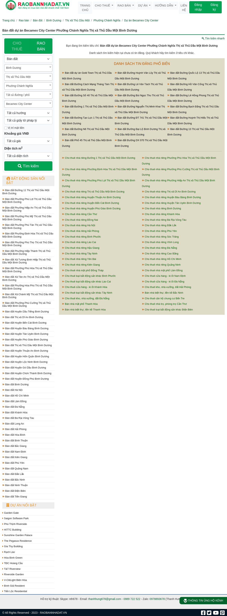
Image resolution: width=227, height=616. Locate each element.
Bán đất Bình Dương (15, 384)
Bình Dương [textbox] (13, 67)
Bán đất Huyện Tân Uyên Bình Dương (25, 333)
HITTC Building (11, 529)
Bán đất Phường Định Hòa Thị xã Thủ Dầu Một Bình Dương (27, 235)
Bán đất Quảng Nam (15, 468)
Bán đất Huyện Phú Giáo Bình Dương (25, 339)
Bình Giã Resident (13, 585)
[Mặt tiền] (5, 128)
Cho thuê (103, 5)
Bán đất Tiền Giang (14, 496)
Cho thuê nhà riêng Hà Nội (78, 225)
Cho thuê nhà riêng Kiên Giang (81, 264)
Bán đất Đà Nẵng (13, 406)
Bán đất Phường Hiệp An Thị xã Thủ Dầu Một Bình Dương (27, 209)
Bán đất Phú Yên (13, 462)
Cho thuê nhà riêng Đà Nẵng (159, 247)
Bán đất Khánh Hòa (14, 412)
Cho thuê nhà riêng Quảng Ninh (161, 264)
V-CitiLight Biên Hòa (14, 580)
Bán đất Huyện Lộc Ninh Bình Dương (25, 361)
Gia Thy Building (12, 546)
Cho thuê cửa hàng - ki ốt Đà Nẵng (163, 281)
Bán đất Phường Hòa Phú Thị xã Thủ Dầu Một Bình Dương (27, 287)
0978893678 (157, 599)
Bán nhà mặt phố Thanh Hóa (80, 303)
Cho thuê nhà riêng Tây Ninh (79, 253)
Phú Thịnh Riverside (14, 524)
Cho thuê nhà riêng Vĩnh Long (160, 242)
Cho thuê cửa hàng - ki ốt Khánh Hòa (84, 287)
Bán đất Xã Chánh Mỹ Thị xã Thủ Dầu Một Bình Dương (27, 296)
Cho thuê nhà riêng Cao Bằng (160, 253)
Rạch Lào (8, 552)
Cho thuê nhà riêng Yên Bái (79, 259)
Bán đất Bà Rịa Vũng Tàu (18, 417)
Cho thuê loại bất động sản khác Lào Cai (86, 281)
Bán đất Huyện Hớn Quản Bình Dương (25, 356)
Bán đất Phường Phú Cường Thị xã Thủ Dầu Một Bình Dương (26, 304)
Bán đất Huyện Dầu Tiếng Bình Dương (25, 311)
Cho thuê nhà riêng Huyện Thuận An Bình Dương (91, 197)
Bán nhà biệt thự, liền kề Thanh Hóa (84, 309)
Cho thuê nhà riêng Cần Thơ (79, 214)
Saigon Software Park (15, 518)
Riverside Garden (13, 574)
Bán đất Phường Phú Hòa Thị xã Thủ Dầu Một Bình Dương (27, 270)
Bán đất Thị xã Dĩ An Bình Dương (22, 317)
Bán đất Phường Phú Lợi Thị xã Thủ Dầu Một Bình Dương (26, 201)
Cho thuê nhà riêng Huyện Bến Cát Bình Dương (90, 202)
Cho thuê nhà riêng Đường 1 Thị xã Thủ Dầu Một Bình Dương (98, 157)
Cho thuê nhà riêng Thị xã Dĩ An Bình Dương (169, 191)
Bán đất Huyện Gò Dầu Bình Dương (24, 367)
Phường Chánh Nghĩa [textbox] (19, 85)
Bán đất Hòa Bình (13, 434)
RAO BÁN (41, 46)
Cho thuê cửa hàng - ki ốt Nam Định (164, 275)
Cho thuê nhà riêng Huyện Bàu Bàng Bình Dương (171, 197)
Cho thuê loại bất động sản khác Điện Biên (167, 309)
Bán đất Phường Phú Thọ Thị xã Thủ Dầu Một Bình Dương (27, 244)
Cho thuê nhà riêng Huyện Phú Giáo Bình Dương (91, 208)
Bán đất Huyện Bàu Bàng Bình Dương (25, 328)
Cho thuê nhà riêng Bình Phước (81, 236)
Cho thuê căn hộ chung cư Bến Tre (163, 298)
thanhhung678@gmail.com (104, 599)
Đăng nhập (198, 7)
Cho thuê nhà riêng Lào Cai (79, 242)
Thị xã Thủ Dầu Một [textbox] (18, 76)
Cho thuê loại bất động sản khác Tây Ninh (87, 292)
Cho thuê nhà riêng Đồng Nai (80, 219)
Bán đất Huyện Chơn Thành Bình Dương (26, 373)
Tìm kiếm (28, 166)
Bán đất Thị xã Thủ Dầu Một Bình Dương (27, 345)
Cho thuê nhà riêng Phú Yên (159, 231)
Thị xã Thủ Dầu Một (77, 20)
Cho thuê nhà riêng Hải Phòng (80, 231)
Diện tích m (13, 148)
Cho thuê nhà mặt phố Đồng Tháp (82, 270)
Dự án (143, 5)
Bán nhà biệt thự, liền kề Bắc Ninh (162, 292)
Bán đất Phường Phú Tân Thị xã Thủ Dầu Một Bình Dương (27, 226)
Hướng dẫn (164, 5)
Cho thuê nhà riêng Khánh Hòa (161, 214)
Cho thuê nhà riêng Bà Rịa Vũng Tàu (164, 219)
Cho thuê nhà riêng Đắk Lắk (159, 225)
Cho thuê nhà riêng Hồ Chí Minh (161, 259)
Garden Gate (10, 512)
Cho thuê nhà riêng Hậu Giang (80, 247)
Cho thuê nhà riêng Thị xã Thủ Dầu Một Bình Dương (93, 191)
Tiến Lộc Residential (14, 591)
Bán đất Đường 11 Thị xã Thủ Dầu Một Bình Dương (25, 192)
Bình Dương (53, 20)
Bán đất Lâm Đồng (14, 401)
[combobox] (28, 68)
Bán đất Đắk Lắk (13, 474)
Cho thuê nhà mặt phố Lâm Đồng (162, 270)
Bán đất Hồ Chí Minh (15, 395)
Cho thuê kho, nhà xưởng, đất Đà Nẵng (85, 298)
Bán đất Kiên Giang (14, 457)
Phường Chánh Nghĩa (106, 20)
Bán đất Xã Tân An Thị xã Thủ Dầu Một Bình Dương (26, 278)
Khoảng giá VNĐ (16, 133)
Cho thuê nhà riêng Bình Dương (161, 208)
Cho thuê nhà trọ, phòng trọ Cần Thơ (164, 303)
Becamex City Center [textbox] (19, 103)
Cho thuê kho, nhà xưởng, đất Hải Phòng (166, 287)
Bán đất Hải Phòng (14, 429)
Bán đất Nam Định (14, 451)
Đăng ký (214, 7)
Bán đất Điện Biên (14, 490)
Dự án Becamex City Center (141, 20)
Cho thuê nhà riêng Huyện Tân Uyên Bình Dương (171, 202)
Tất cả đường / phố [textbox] (18, 94)
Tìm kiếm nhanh (213, 38)
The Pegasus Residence (17, 540)
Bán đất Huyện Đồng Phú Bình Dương (25, 378)
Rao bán (125, 5)
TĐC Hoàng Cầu (12, 563)
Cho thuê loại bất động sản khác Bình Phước (89, 275)
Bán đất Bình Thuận (15, 440)
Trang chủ (85, 8)
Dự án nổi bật (21, 505)
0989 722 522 (132, 599)
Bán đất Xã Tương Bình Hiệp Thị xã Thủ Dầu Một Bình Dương (26, 261)
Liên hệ (184, 8)
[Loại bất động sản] (28, 59)
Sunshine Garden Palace (17, 535)
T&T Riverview (11, 568)
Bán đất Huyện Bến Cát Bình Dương (24, 322)
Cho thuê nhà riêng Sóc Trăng (160, 236)
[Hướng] (28, 113)
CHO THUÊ (17, 46)
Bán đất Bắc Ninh (13, 479)
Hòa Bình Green (12, 557)
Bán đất (37, 20)
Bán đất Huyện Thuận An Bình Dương (25, 350)
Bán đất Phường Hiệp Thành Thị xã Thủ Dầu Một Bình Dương (26, 252)
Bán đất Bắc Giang (14, 446)
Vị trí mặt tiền (14, 127)
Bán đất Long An (13, 423)
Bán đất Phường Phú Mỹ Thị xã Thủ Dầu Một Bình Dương (26, 218)
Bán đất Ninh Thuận (15, 485)
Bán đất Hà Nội (12, 389)
